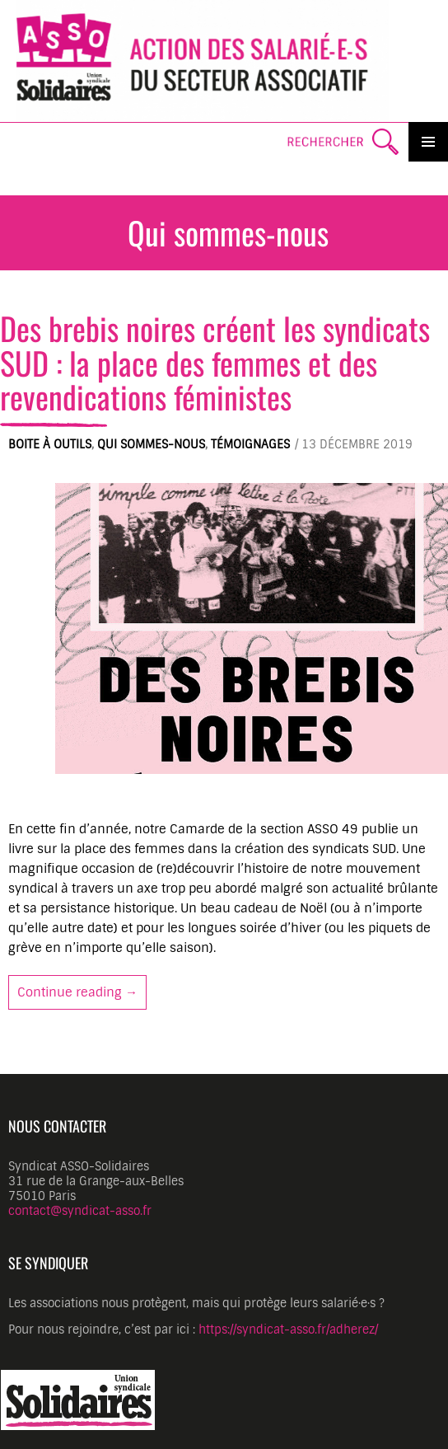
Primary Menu (428, 142)
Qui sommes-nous (151, 444)
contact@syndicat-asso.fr (80, 1210)
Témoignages (250, 444)
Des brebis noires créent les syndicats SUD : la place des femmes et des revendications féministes (215, 362)
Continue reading (82, 991)
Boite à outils (49, 444)
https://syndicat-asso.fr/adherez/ (288, 1329)
